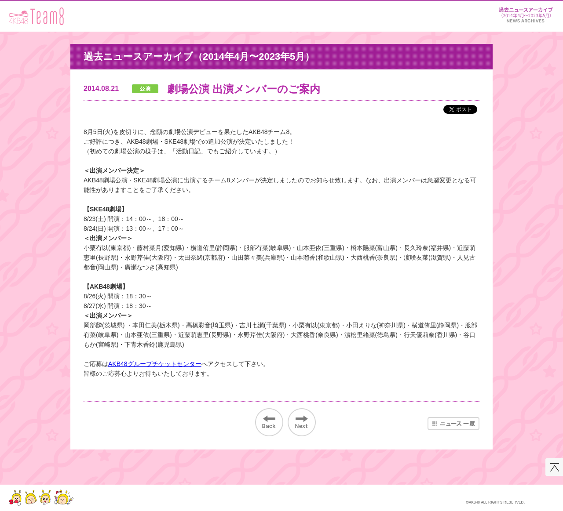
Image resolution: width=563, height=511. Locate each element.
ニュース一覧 (453, 423)
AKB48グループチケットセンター (154, 363)
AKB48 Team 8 (36, 16)
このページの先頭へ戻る (554, 467)
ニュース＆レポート (525, 13)
